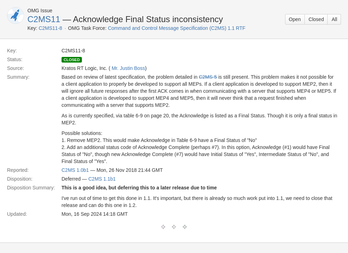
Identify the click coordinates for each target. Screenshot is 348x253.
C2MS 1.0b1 (75, 170)
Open (295, 19)
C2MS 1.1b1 (102, 179)
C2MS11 (43, 19)
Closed (316, 19)
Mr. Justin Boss (128, 68)
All (334, 19)
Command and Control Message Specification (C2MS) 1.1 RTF (176, 28)
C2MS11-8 (50, 28)
